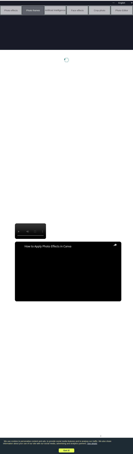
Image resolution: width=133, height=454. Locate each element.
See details (92, 443)
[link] (20, 246)
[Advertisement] (67, 91)
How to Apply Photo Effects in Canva (47, 246)
